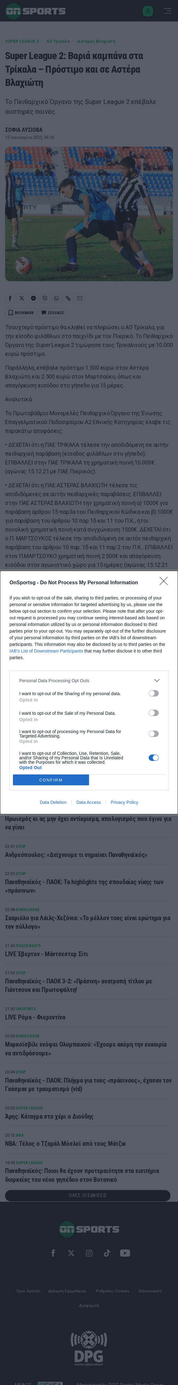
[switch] (154, 693)
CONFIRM (51, 780)
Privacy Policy (124, 802)
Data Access (88, 802)
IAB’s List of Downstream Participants (46, 650)
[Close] (166, 583)
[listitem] (89, 680)
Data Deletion (53, 802)
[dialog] (89, 692)
